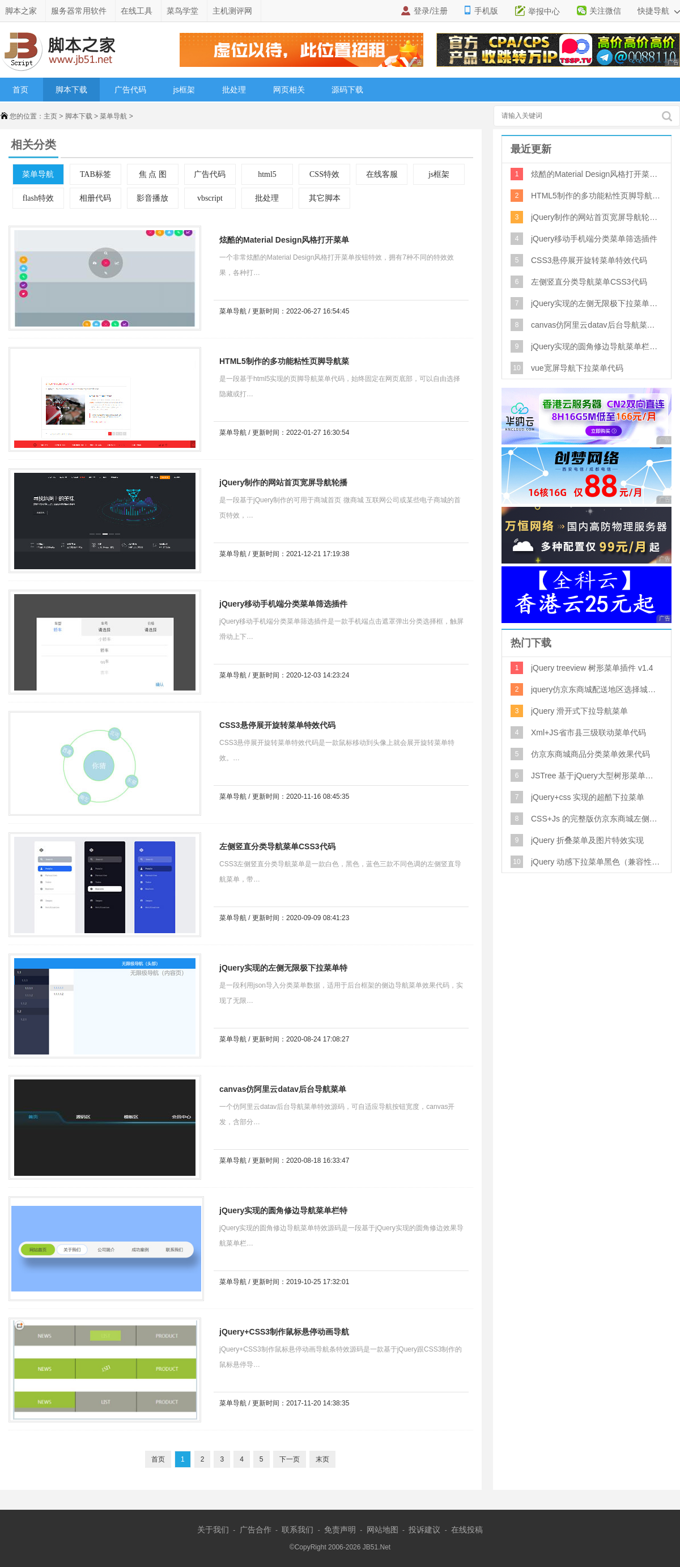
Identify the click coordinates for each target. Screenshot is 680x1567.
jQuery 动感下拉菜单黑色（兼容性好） (596, 861)
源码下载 (347, 89)
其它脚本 (325, 198)
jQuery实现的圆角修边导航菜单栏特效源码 (280, 1212)
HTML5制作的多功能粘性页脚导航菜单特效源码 (281, 363)
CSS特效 (324, 174)
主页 (50, 116)
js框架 (184, 89)
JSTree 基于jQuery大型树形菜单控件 (596, 775)
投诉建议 (424, 1529)
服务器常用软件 (79, 10)
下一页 (289, 1459)
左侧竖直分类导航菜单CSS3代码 (277, 846)
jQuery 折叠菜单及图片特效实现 (587, 840)
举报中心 (544, 11)
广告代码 (130, 89)
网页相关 (289, 89)
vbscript (210, 198)
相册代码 (95, 198)
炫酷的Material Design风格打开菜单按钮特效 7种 (281, 241)
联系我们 (297, 1529)
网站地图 (382, 1529)
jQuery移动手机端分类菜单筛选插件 (283, 603)
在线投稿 (467, 1529)
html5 (267, 174)
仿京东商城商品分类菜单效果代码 (590, 754)
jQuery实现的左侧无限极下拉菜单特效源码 (280, 969)
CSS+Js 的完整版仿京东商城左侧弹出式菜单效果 (596, 818)
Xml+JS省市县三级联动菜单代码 (588, 732)
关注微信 (605, 10)
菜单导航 (113, 116)
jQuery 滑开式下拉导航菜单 (579, 710)
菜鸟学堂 (182, 10)
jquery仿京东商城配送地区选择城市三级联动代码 (596, 689)
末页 (322, 1459)
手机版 (486, 10)
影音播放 (152, 198)
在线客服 (382, 174)
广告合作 (255, 1529)
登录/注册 (431, 10)
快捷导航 (659, 10)
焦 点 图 (153, 174)
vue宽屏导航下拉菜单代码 (577, 367)
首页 (20, 89)
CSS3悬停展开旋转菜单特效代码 (277, 725)
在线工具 (136, 10)
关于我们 (213, 1529)
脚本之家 (21, 10)
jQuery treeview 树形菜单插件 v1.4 (592, 667)
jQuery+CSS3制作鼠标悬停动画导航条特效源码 (281, 1333)
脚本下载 (71, 89)
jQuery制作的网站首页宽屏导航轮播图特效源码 (280, 484)
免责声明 (340, 1529)
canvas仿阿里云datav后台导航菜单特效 (280, 1091)
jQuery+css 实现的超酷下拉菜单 (587, 797)
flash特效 (38, 198)
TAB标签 (95, 174)
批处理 (234, 89)
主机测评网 (232, 10)
